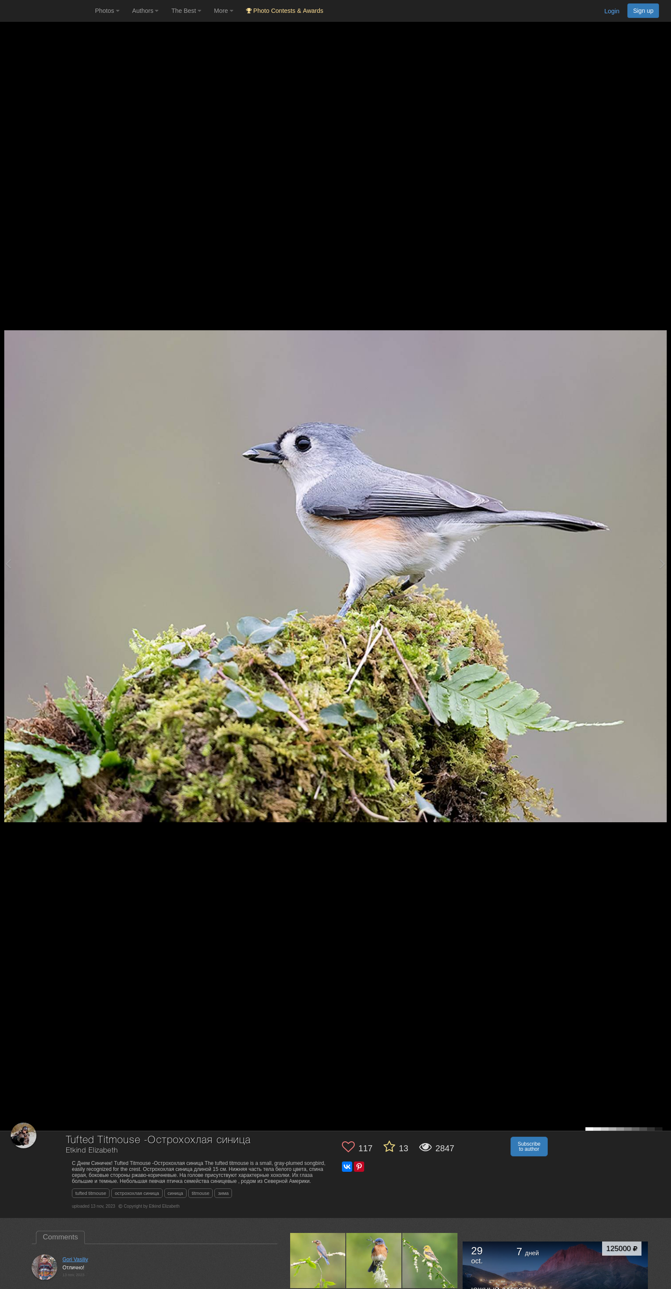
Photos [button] (107, 11)
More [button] (223, 11)
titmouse (201, 1193)
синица (175, 1193)
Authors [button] (145, 11)
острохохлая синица (137, 1193)
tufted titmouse (90, 1193)
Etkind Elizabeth (92, 1150)
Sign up (643, 11)
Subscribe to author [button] (529, 1146)
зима (223, 1193)
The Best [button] (186, 11)
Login (611, 11)
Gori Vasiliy (75, 1259)
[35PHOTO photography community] (46, 10)
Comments (60, 1237)
